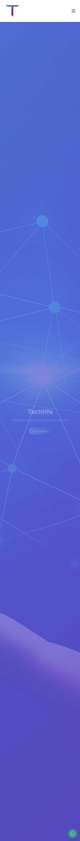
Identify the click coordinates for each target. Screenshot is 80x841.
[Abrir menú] (73, 11)
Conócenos (40, 431)
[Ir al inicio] (12, 11)
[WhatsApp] (72, 833)
